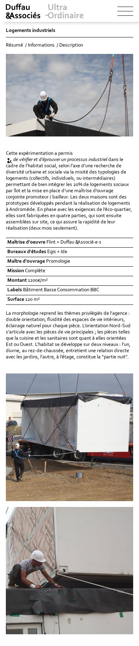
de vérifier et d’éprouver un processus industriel (60, 160)
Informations (41, 45)
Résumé (14, 45)
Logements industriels (30, 30)
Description (71, 45)
